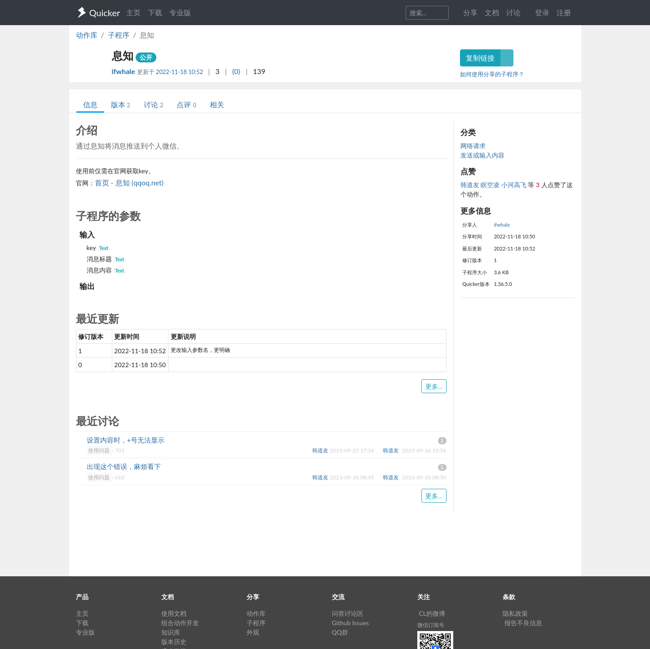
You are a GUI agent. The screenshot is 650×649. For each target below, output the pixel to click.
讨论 (153, 104)
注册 (564, 12)
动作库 (86, 35)
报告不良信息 (523, 623)
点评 (186, 104)
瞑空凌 (491, 185)
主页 (133, 12)
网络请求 (473, 145)
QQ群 (340, 632)
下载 (155, 12)
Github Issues (350, 623)
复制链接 (480, 57)
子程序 (118, 35)
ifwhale (124, 71)
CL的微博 (432, 613)
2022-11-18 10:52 (179, 71)
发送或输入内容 (482, 155)
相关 (217, 104)
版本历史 (173, 641)
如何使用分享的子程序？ (492, 74)
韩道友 (470, 185)
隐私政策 (515, 613)
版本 (120, 104)
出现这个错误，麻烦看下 (124, 466)
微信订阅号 (430, 625)
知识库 (170, 632)
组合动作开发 (180, 623)
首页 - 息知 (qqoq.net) (129, 182)
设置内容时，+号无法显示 (126, 440)
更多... (433, 386)
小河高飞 (514, 185)
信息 (90, 104)
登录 (542, 12)
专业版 (180, 12)
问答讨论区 (347, 613)
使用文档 (173, 613)
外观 (253, 632)
